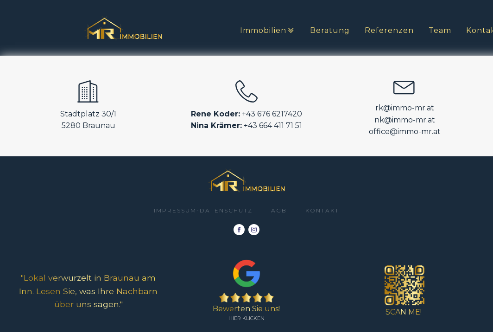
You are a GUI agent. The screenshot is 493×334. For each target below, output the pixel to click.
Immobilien (268, 30)
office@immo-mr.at (405, 131)
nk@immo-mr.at (404, 120)
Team (440, 30)
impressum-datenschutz (203, 210)
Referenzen (389, 30)
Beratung (330, 30)
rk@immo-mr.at (404, 107)
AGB (279, 210)
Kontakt (322, 210)
